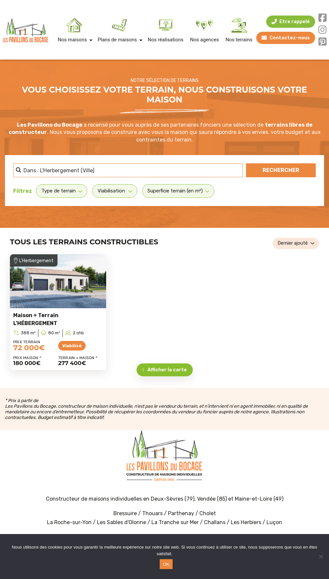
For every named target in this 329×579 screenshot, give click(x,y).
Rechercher (289, 169)
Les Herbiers (246, 522)
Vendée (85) (212, 499)
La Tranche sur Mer (175, 522)
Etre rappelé (292, 21)
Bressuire (125, 513)
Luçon (274, 522)
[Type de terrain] (61, 190)
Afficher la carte (164, 370)
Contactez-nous (287, 38)
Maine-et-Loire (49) (259, 499)
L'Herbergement (36, 261)
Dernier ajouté (293, 243)
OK (166, 564)
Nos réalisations (166, 40)
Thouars (152, 513)
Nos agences (204, 40)
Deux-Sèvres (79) (172, 499)
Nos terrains (239, 40)
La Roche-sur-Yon (69, 522)
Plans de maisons (119, 40)
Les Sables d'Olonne (122, 522)
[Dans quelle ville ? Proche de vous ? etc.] (128, 170)
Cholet (207, 513)
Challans (215, 522)
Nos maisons (74, 40)
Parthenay (181, 513)
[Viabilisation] (114, 190)
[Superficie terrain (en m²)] (178, 190)
